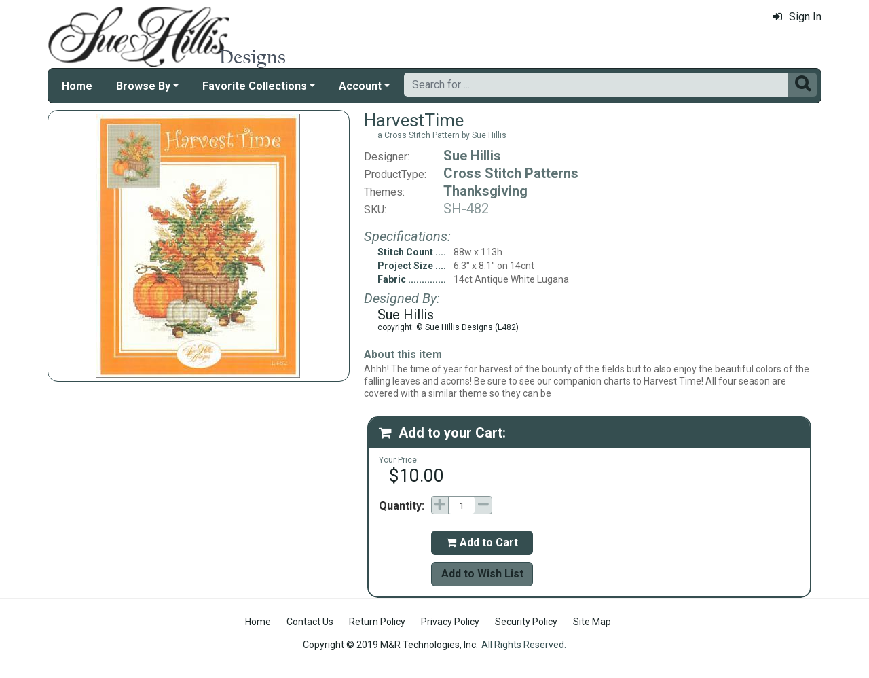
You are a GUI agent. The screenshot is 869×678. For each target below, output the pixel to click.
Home (77, 85)
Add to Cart (482, 542)
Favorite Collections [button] (254, 85)
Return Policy (377, 621)
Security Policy (526, 621)
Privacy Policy (450, 621)
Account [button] (360, 85)
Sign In (797, 16)
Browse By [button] (143, 85)
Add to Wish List (482, 573)
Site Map (592, 621)
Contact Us (309, 621)
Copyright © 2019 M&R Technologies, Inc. (390, 644)
